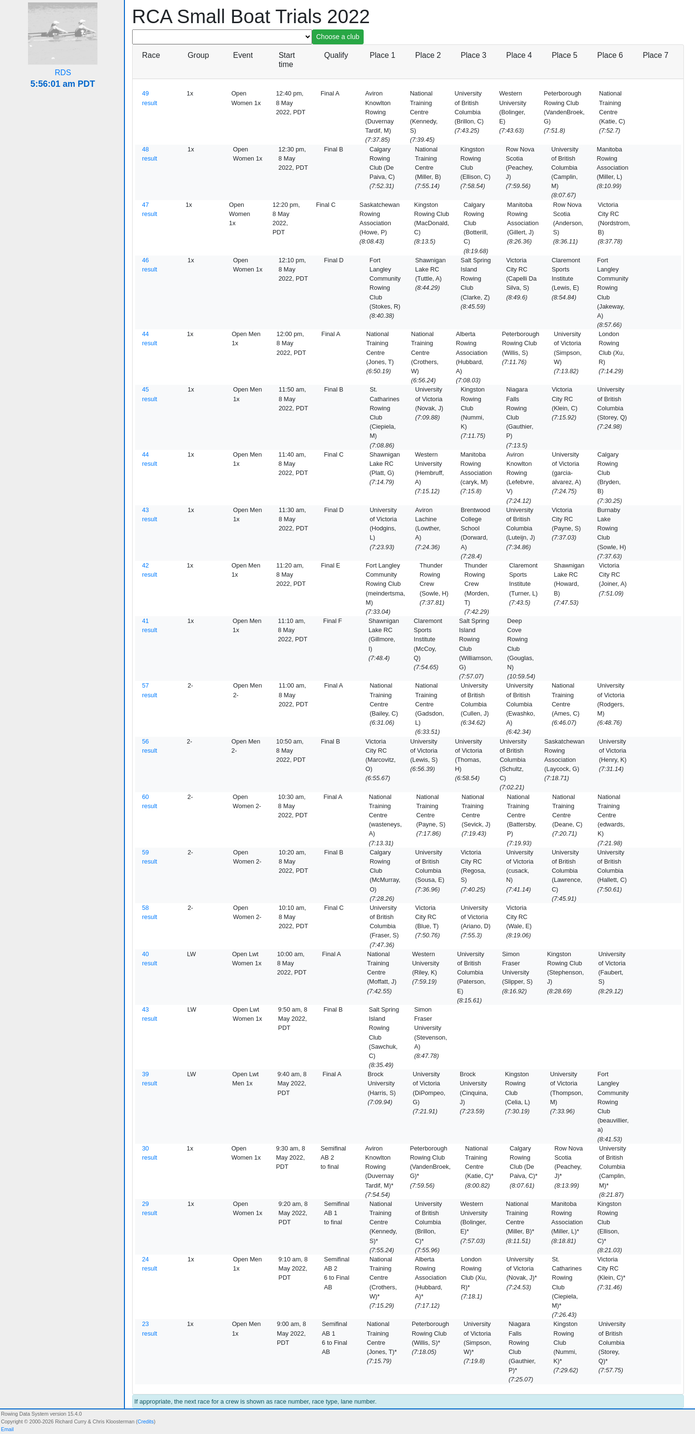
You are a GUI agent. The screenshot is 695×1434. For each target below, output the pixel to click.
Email (7, 1429)
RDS (63, 72)
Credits (145, 1421)
